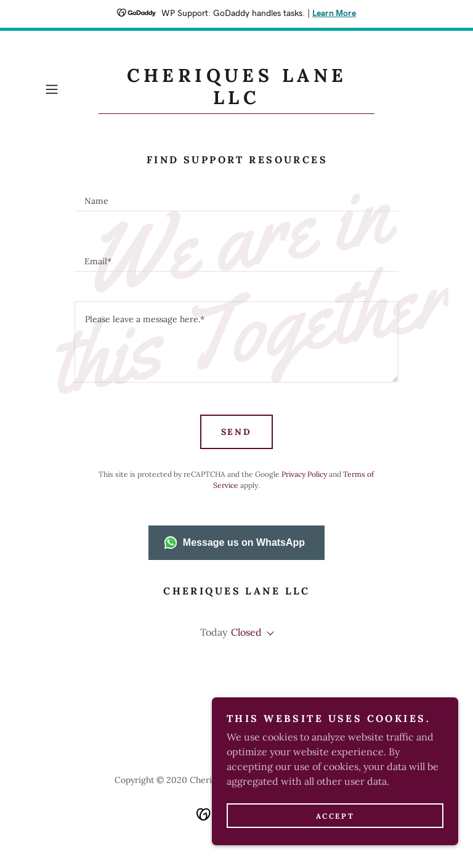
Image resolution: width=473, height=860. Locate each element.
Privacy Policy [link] (304, 474)
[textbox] (236, 196)
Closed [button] (246, 632)
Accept (335, 816)
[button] (69, 89)
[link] (236, 100)
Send (237, 431)
